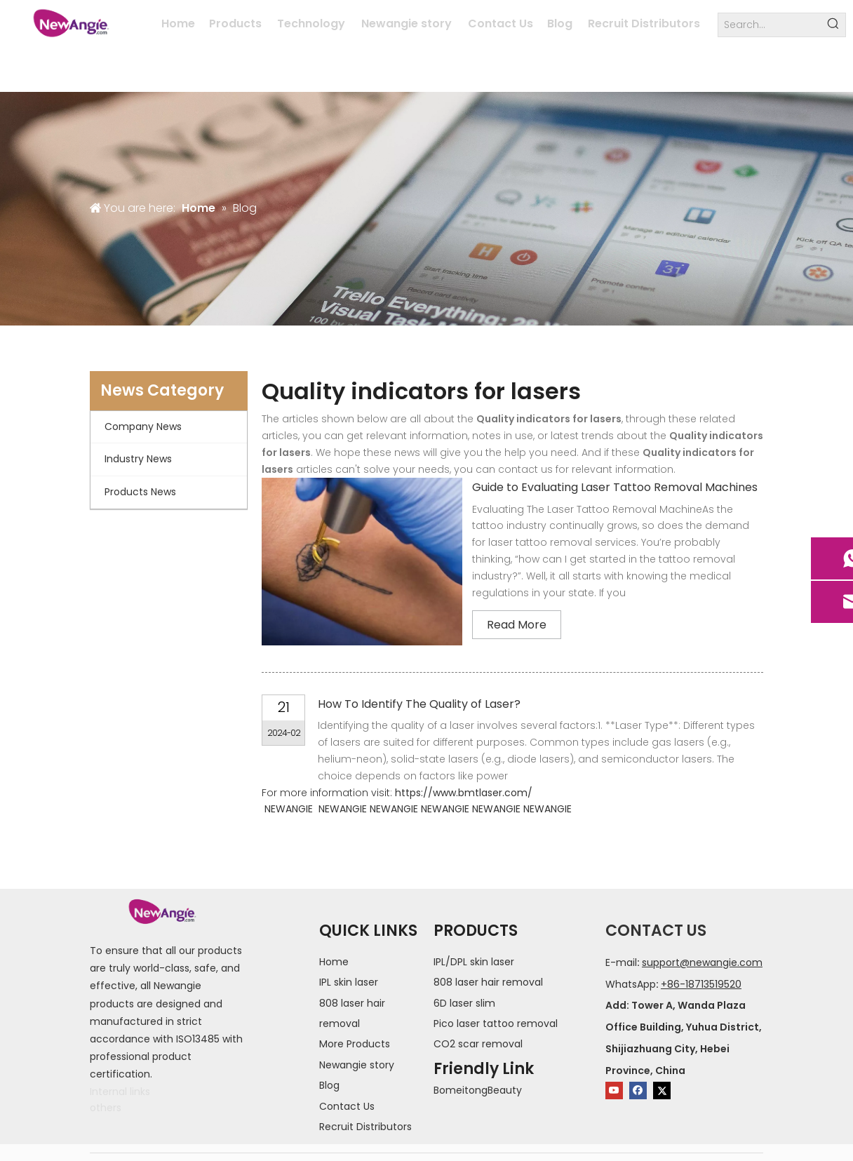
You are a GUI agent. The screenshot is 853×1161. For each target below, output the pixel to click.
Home (334, 962)
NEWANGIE (288, 809)
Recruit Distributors (365, 1127)
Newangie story (356, 1065)
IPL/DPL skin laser (474, 962)
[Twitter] (662, 1090)
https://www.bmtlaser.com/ (463, 793)
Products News (140, 492)
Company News (143, 427)
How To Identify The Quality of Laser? (419, 704)
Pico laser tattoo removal (496, 1023)
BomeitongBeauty (478, 1090)
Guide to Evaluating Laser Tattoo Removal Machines (615, 487)
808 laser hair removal (488, 982)
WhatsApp (630, 984)
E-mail (621, 962)
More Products (354, 1044)
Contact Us (347, 1106)
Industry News (138, 459)
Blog (329, 1085)
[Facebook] (638, 1090)
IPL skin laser (348, 982)
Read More (516, 625)
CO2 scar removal (478, 1044)
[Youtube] (614, 1090)
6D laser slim (464, 1003)
